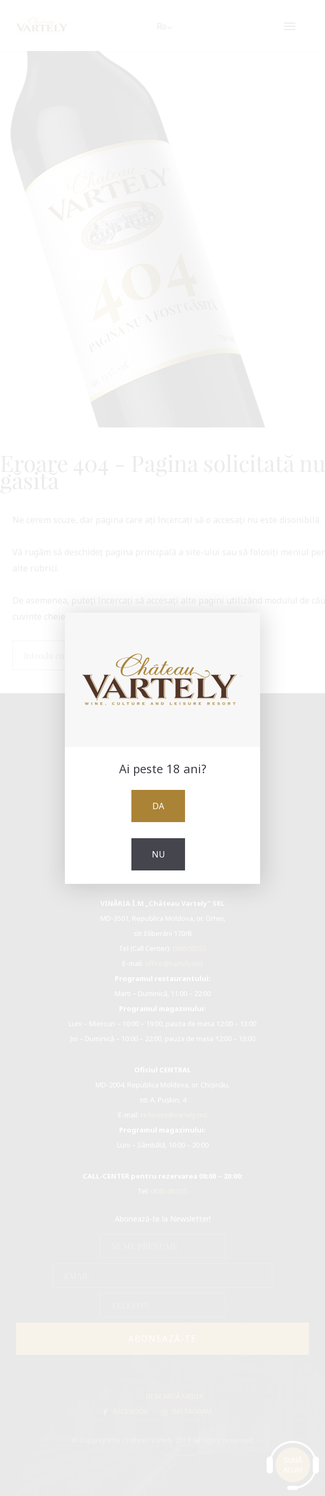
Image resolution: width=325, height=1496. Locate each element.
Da (158, 806)
